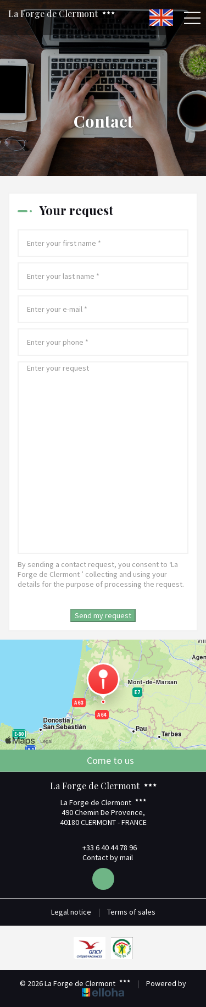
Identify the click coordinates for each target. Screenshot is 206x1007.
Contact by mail (101, 857)
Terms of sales (131, 912)
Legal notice (71, 912)
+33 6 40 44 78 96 (103, 847)
